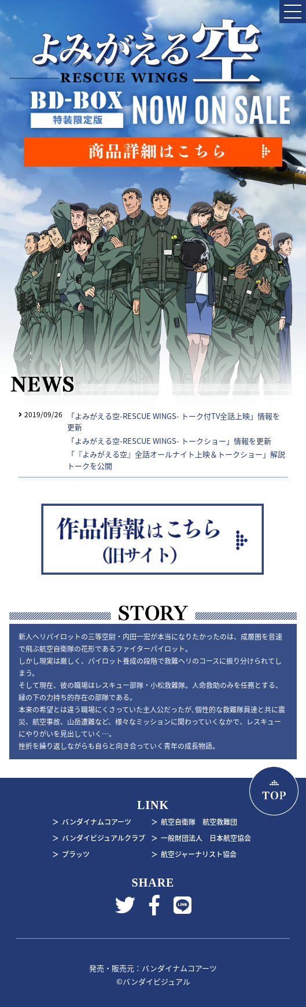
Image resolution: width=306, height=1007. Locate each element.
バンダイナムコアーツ (96, 822)
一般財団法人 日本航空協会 (206, 838)
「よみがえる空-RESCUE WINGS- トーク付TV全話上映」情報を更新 (173, 421)
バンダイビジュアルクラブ (103, 838)
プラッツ (76, 854)
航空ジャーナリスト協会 (199, 854)
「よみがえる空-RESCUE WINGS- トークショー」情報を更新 (169, 440)
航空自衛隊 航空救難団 (199, 822)
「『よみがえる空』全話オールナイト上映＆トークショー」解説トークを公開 (176, 460)
